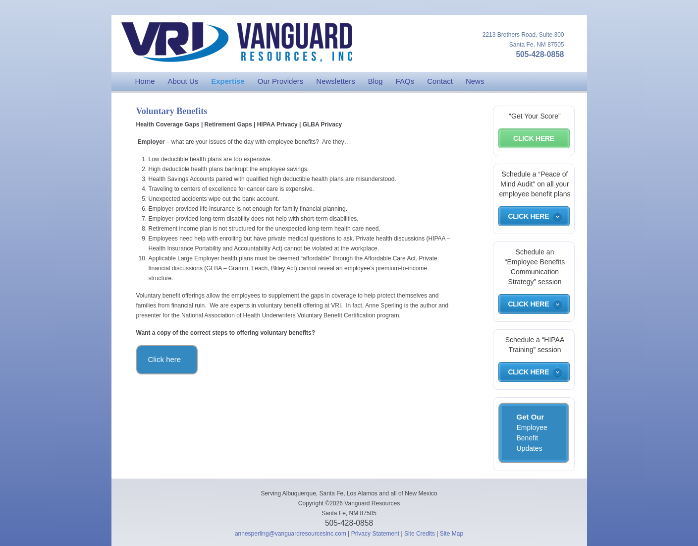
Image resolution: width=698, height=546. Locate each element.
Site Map (451, 533)
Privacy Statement (375, 533)
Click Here (533, 138)
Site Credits (419, 533)
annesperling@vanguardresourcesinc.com (290, 533)
